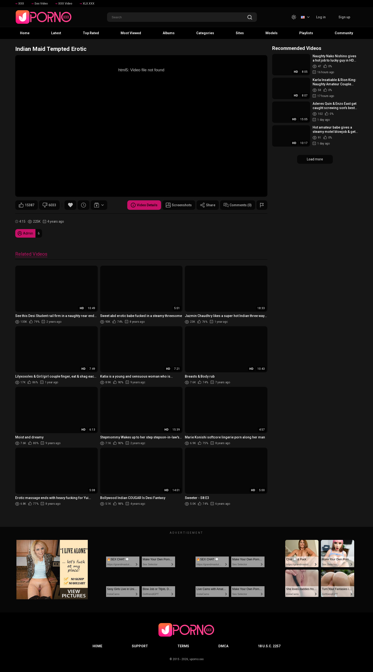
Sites (240, 33)
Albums (169, 33)
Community (344, 33)
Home (24, 33)
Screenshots (179, 205)
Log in (321, 17)
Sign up (344, 17)
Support (140, 646)
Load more (315, 159)
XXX (19, 3)
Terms (183, 646)
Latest (56, 33)
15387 (26, 205)
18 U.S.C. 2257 (269, 646)
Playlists (306, 33)
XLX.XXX (87, 3)
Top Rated (91, 33)
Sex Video (39, 3)
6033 (49, 205)
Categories (205, 33)
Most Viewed (131, 33)
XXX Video (63, 3)
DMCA (223, 646)
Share (207, 205)
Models (271, 33)
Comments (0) (238, 205)
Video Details (144, 205)
